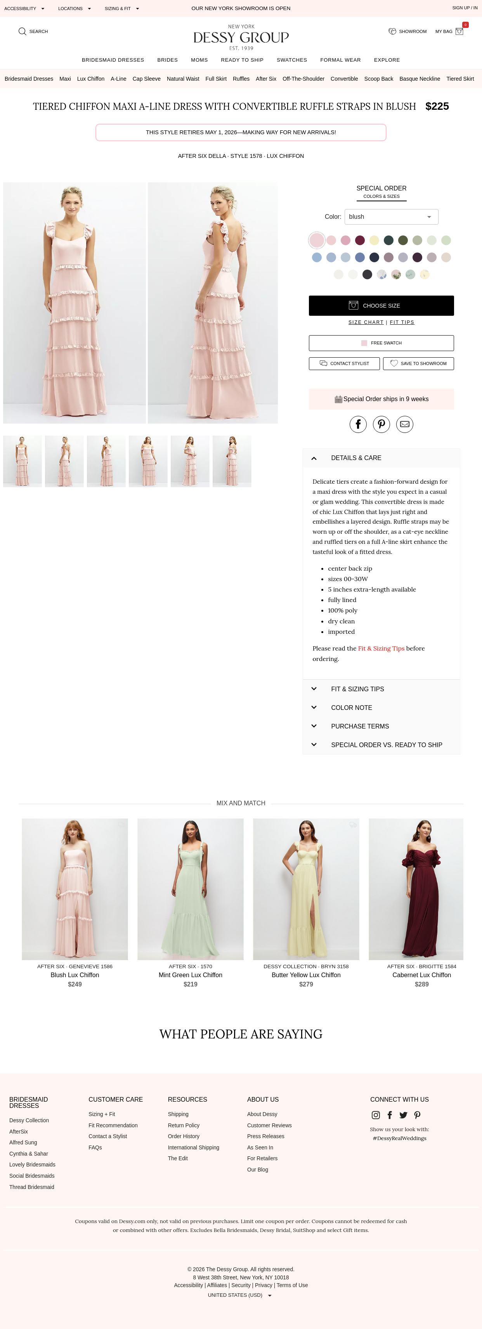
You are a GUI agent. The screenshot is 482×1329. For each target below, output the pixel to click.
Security (241, 1285)
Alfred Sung (23, 1143)
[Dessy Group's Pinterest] (420, 1115)
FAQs (95, 1148)
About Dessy (262, 1114)
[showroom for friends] (407, 31)
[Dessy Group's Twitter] (407, 1115)
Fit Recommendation (112, 1125)
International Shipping (194, 1148)
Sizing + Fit (101, 1114)
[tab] (381, 191)
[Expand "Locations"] (75, 8)
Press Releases (265, 1136)
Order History (183, 1136)
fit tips (402, 322)
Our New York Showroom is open (240, 8)
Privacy (263, 1285)
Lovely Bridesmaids (32, 1165)
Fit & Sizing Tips (381, 648)
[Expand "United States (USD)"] (241, 1295)
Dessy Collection (29, 1120)
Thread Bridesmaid (31, 1187)
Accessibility (188, 1285)
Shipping (178, 1114)
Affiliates (217, 1285)
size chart (366, 322)
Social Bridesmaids (32, 1176)
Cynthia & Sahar (28, 1154)
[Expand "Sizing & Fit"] (123, 8)
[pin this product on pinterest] (381, 424)
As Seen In (260, 1148)
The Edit (178, 1158)
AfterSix (18, 1132)
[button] (75, 304)
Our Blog (257, 1170)
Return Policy (184, 1125)
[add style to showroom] (418, 363)
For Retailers (262, 1158)
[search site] (33, 31)
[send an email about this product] (404, 424)
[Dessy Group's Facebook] (393, 1115)
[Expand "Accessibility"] (25, 8)
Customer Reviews (269, 1125)
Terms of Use (292, 1285)
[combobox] (385, 217)
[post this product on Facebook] (358, 424)
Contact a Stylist (107, 1136)
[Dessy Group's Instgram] (379, 1115)
